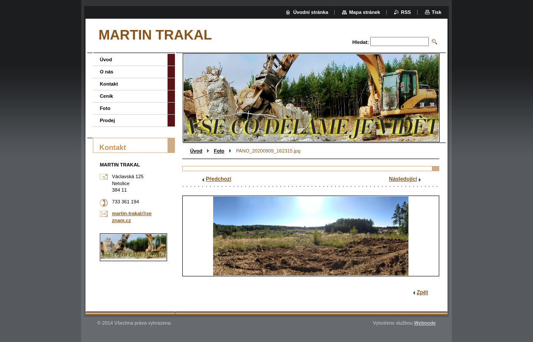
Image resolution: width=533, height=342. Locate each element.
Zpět (422, 292)
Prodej (107, 120)
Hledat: (360, 42)
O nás (106, 71)
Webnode (425, 322)
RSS (406, 12)
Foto (219, 150)
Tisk (436, 12)
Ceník (106, 96)
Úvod (196, 150)
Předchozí (218, 179)
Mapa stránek (364, 12)
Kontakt (109, 83)
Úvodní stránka (310, 12)
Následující (403, 179)
